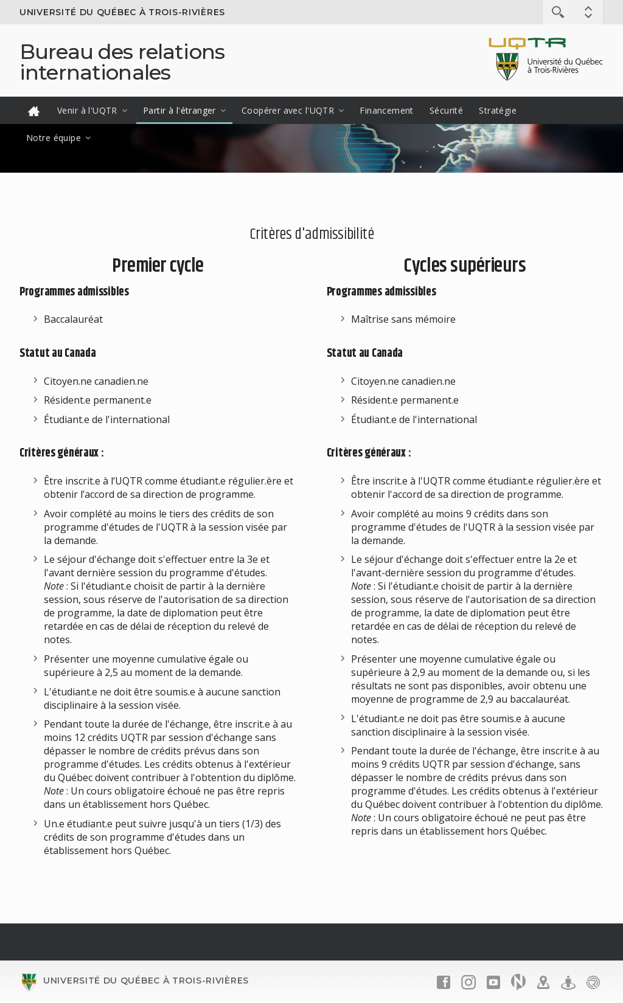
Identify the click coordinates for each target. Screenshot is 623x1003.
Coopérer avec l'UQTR (288, 110)
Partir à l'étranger (179, 110)
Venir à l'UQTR (87, 110)
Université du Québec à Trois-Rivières (122, 12)
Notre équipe (53, 137)
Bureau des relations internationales (121, 62)
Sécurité (446, 110)
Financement (387, 110)
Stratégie (498, 110)
